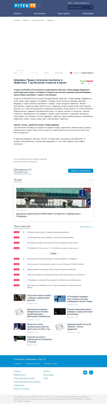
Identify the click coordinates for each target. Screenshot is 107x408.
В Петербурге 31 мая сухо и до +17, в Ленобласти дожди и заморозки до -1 (53, 248)
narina (46, 73)
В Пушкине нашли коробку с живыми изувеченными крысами (48, 232)
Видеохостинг (20, 375)
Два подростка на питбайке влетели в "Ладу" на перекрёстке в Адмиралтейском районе (54, 286)
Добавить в (81, 73)
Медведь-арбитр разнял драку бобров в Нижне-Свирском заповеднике (51, 269)
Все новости (86, 226)
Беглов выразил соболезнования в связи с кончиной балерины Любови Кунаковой (55, 264)
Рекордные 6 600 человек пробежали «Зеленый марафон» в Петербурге (52, 259)
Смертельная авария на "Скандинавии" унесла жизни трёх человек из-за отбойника (55, 275)
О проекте (18, 363)
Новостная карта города (24, 378)
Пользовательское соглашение (27, 382)
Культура (33, 162)
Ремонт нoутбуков (21, 389)
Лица (45, 378)
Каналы (46, 371)
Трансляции (87, 13)
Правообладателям (32, 363)
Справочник (19, 385)
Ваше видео (48, 375)
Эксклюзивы (39, 13)
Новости (17, 13)
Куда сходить (64, 13)
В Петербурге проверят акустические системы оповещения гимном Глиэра (52, 243)
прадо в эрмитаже (40, 159)
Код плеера (59, 73)
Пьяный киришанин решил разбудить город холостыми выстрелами (50, 237)
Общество (25, 162)
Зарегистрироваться (81, 3)
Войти (70, 3)
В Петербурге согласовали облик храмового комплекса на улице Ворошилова (54, 280)
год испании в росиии (25, 159)
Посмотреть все (20, 172)
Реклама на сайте (50, 363)
